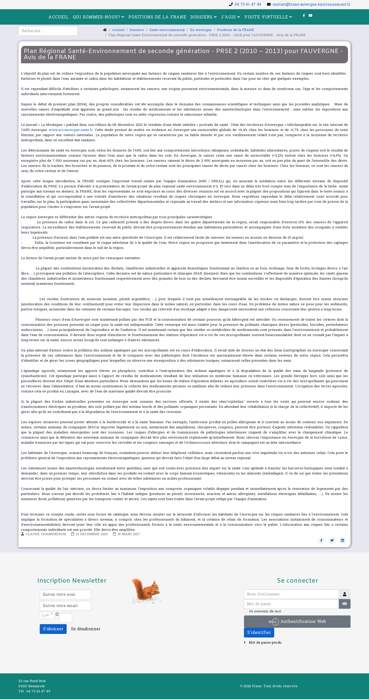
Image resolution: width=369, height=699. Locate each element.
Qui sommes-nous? (96, 17)
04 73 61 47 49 (248, 4)
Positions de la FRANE (157, 17)
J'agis (228, 17)
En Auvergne (201, 30)
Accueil (58, 17)
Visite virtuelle (266, 17)
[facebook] (304, 16)
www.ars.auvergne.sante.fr (71, 130)
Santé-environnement (167, 30)
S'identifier (259, 632)
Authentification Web (297, 622)
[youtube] (310, 16)
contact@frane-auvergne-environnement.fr (312, 4)
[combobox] (48, 31)
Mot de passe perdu (264, 643)
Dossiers (201, 17)
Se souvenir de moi (265, 611)
